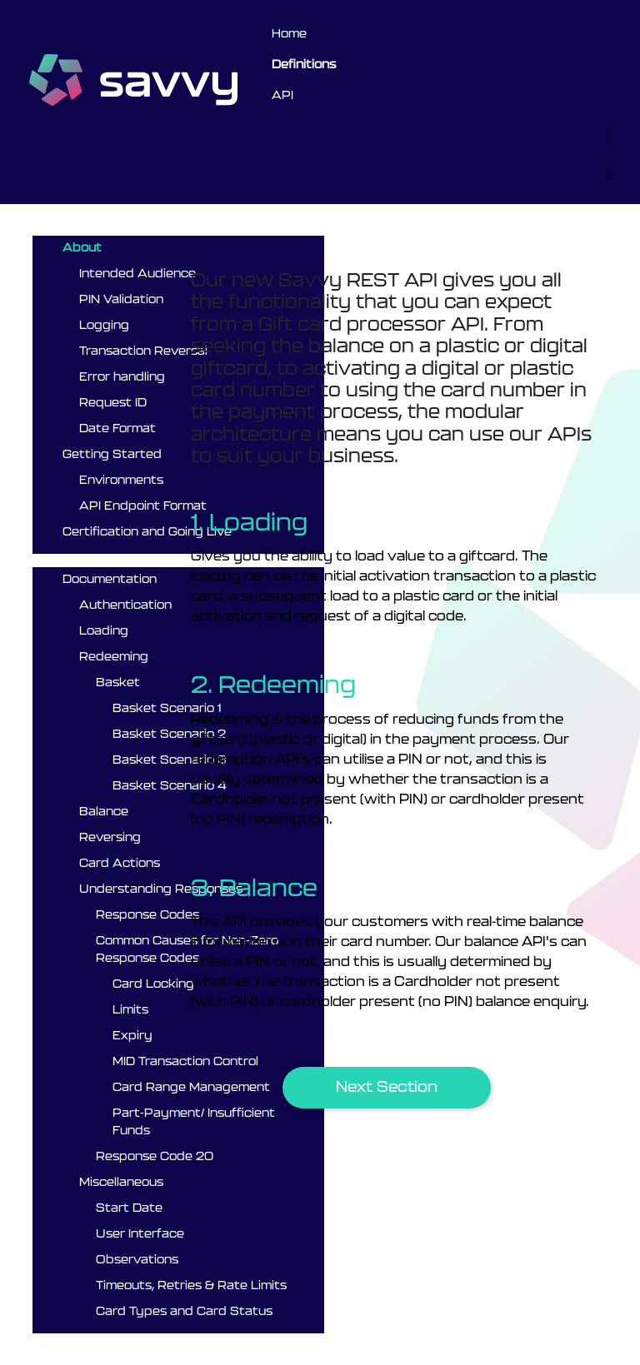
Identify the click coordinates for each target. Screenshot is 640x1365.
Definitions (304, 65)
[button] (386, 1087)
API (282, 96)
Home (289, 34)
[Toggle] (608, 136)
